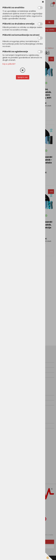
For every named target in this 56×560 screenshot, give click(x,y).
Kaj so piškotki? (9, 64)
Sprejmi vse (23, 77)
